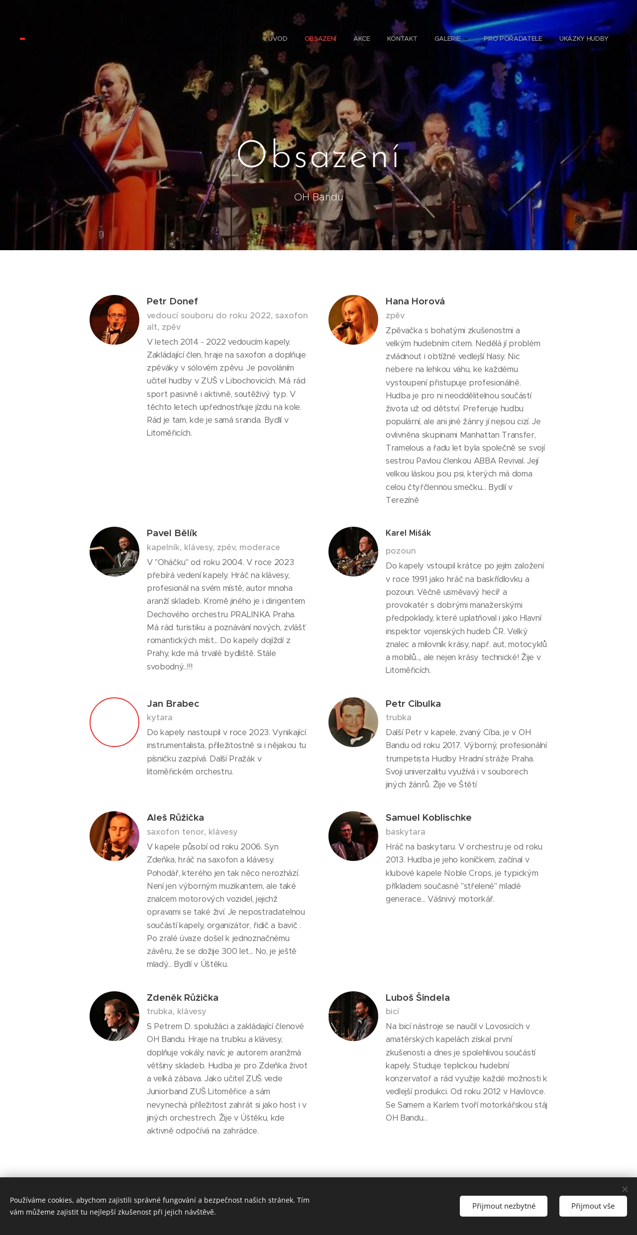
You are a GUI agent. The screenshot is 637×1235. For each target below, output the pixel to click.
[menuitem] (500, 39)
